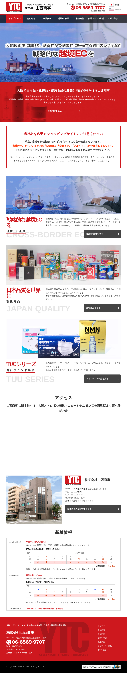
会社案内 (31, 18)
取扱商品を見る (93, 308)
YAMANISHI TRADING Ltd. (23, 667)
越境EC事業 (63, 18)
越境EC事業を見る (94, 234)
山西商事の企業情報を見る (79, 509)
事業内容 (47, 18)
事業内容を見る (55, 111)
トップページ (15, 18)
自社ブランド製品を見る (97, 379)
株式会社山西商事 (20, 633)
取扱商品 (80, 18)
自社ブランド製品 (96, 18)
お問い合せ (113, 18)
